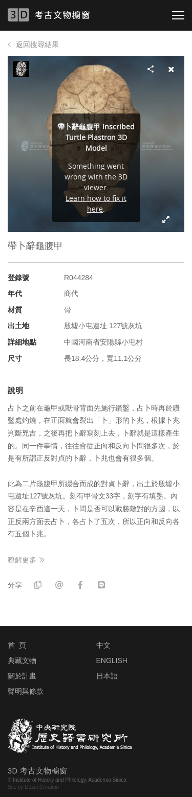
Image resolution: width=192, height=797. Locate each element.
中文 (103, 645)
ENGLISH (111, 660)
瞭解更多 (22, 560)
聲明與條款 (26, 691)
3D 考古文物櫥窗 (63, 14)
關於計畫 (22, 676)
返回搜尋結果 (37, 44)
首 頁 (17, 645)
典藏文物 (22, 660)
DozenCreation (42, 787)
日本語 (107, 676)
